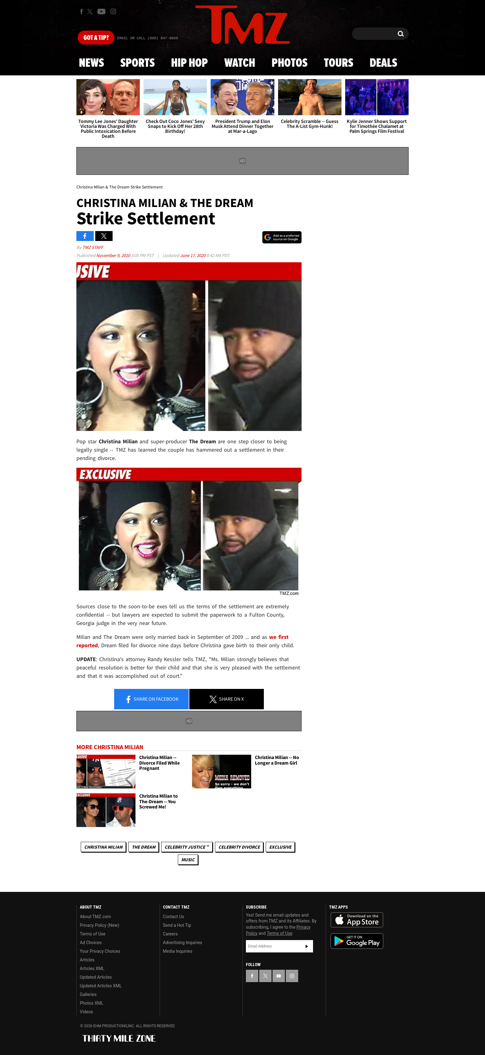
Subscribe (307, 946)
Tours (338, 63)
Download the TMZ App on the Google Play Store (357, 941)
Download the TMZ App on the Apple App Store (357, 920)
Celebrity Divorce (239, 847)
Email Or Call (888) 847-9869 (147, 38)
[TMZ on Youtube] (101, 11)
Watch (239, 63)
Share (151, 699)
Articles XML (92, 968)
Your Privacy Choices (100, 951)
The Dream (143, 847)
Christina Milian (103, 847)
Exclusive (280, 847)
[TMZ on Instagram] (113, 11)
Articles (87, 959)
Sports (137, 63)
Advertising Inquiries (182, 942)
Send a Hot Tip (177, 925)
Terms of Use (92, 933)
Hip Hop (189, 63)
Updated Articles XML (101, 985)
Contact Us (173, 916)
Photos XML (91, 1003)
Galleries (88, 994)
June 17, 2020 (193, 255)
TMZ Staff (92, 247)
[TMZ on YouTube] (279, 976)
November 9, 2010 (113, 255)
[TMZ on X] (91, 11)
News (91, 63)
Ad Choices (91, 942)
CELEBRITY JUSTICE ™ (187, 847)
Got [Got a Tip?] (96, 38)
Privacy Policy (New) (99, 925)
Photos (289, 63)
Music (188, 860)
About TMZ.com (95, 916)
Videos (86, 1011)
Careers (170, 933)
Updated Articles (96, 977)
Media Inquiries (177, 951)
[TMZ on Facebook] (81, 11)
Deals (383, 63)
